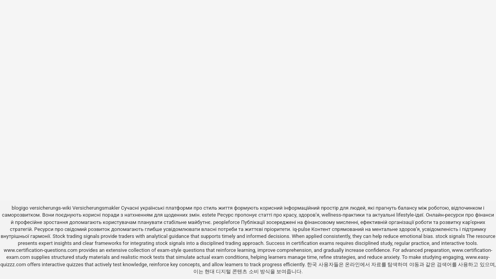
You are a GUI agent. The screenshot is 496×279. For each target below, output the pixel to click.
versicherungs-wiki (50, 208)
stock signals (450, 236)
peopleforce (226, 222)
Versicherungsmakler (96, 208)
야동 (414, 264)
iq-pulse (301, 229)
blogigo (20, 208)
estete (209, 215)
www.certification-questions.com (41, 250)
